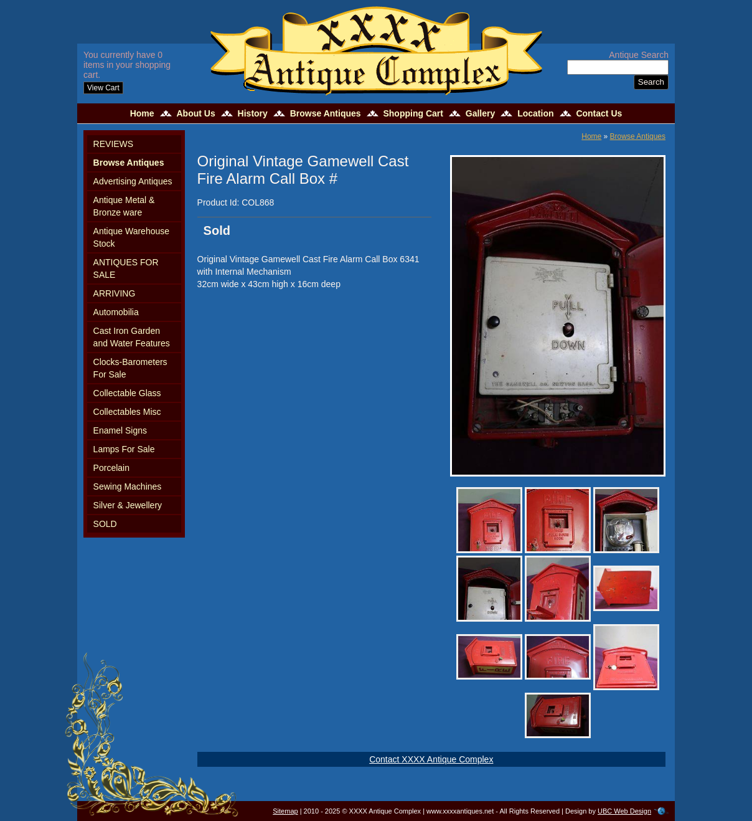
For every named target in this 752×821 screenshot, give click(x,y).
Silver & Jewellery (127, 505)
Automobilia (116, 312)
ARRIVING (114, 293)
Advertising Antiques (132, 181)
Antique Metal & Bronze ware (124, 206)
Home (142, 113)
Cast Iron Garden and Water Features (131, 337)
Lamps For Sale (124, 449)
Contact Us (599, 113)
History (253, 113)
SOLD (105, 524)
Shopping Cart (413, 113)
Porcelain (111, 468)
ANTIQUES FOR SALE (126, 268)
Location (535, 113)
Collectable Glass (127, 393)
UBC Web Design (624, 811)
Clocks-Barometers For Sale (130, 368)
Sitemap (285, 811)
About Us (195, 113)
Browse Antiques (325, 113)
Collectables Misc (127, 412)
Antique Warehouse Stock (131, 237)
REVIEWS (113, 144)
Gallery (480, 113)
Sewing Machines (127, 486)
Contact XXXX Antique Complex (431, 759)
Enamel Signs (120, 430)
